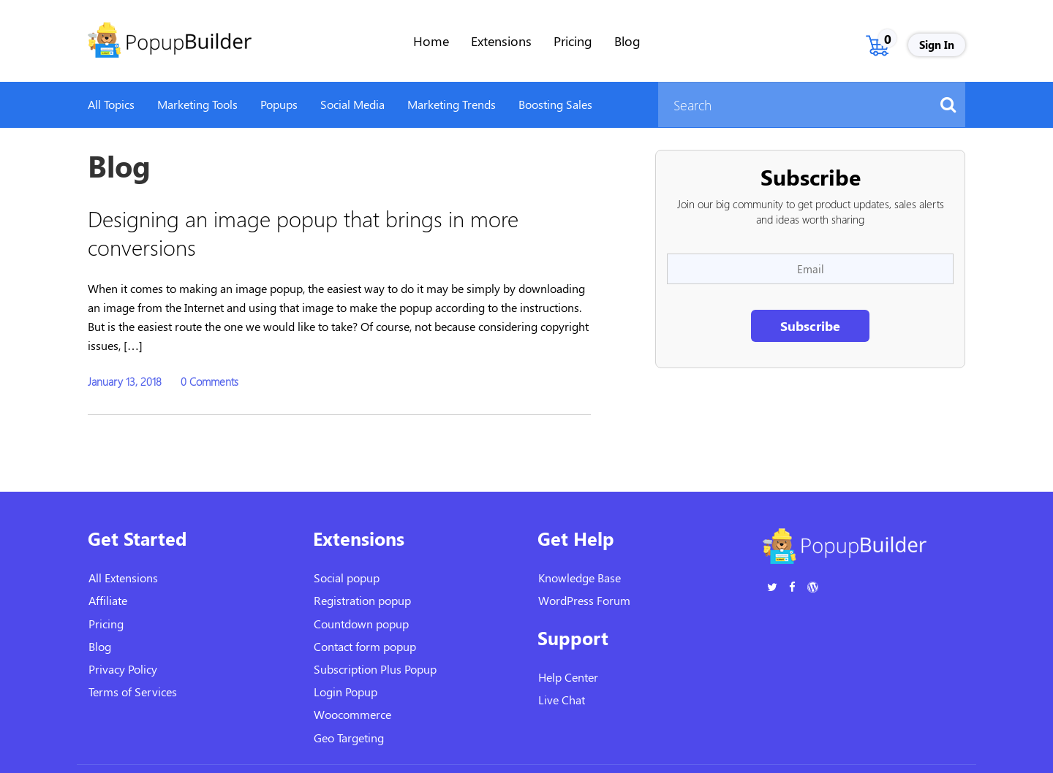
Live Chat (561, 699)
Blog (627, 41)
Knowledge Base (579, 577)
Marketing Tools (197, 104)
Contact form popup (365, 646)
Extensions (501, 41)
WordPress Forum (584, 600)
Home (431, 41)
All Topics (111, 104)
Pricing (573, 41)
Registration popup (362, 600)
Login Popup (345, 691)
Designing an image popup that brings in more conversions (303, 232)
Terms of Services (132, 691)
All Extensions (123, 577)
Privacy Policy (122, 669)
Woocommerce (352, 714)
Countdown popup (361, 623)
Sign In (936, 44)
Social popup (347, 577)
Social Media (352, 104)
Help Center (568, 677)
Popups (279, 104)
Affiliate (107, 600)
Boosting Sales (555, 104)
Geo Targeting (349, 737)
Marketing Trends (451, 104)
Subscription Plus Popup (375, 669)
